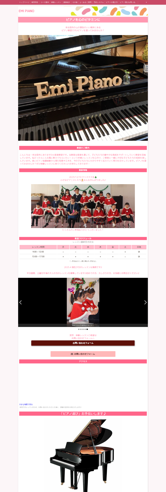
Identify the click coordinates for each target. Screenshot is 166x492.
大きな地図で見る (26, 404)
